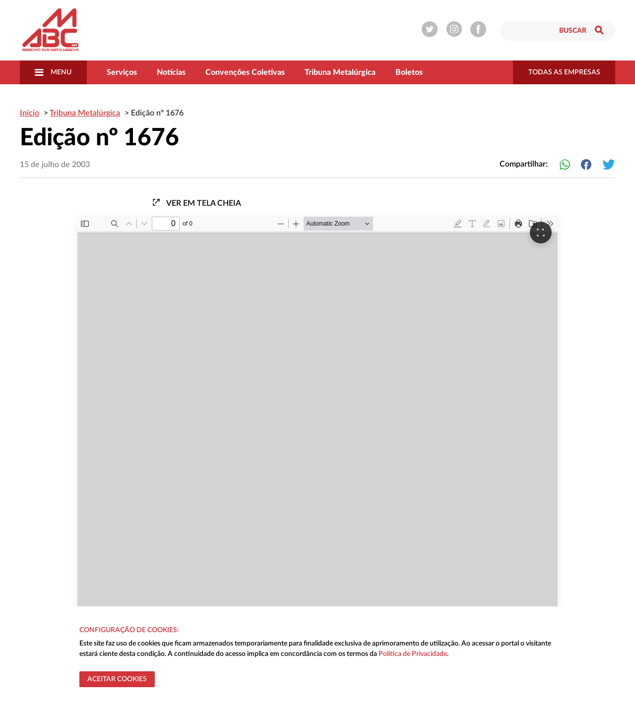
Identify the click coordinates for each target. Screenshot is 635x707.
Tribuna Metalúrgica (340, 72)
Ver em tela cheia (196, 202)
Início (29, 113)
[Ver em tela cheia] (541, 232)
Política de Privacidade (413, 653)
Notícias (171, 72)
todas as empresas (564, 72)
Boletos (409, 72)
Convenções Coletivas (245, 72)
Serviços (122, 72)
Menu (53, 72)
